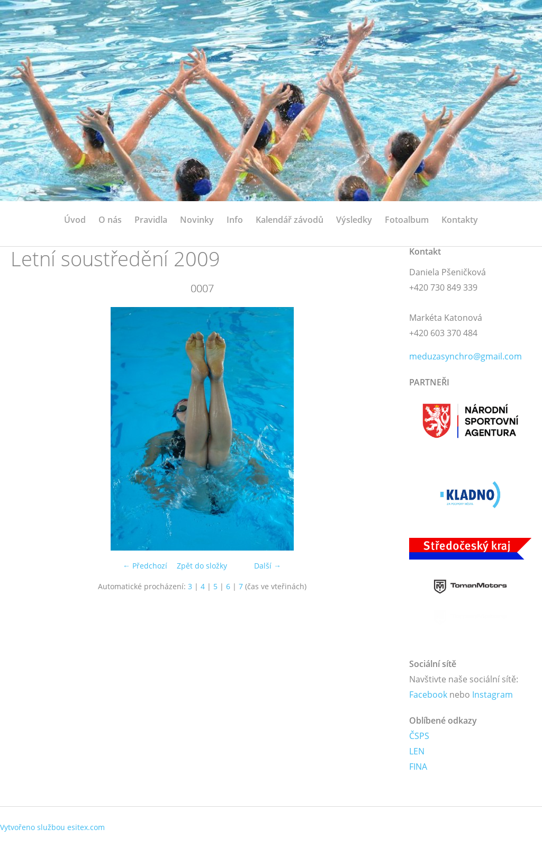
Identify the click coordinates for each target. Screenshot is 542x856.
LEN (416, 751)
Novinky (197, 220)
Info (235, 220)
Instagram (492, 694)
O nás (110, 220)
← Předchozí (145, 566)
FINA (418, 766)
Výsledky (354, 220)
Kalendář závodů (289, 220)
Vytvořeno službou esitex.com (52, 827)
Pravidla (150, 220)
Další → (267, 566)
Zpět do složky (202, 566)
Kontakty (459, 220)
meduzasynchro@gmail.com (465, 356)
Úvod (75, 220)
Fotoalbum (407, 220)
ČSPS (419, 736)
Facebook (428, 694)
